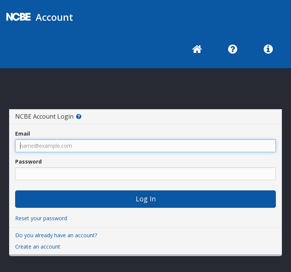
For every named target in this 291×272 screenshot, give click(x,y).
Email (22, 133)
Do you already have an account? (56, 235)
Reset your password (41, 218)
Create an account (37, 246)
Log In (146, 198)
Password (28, 161)
